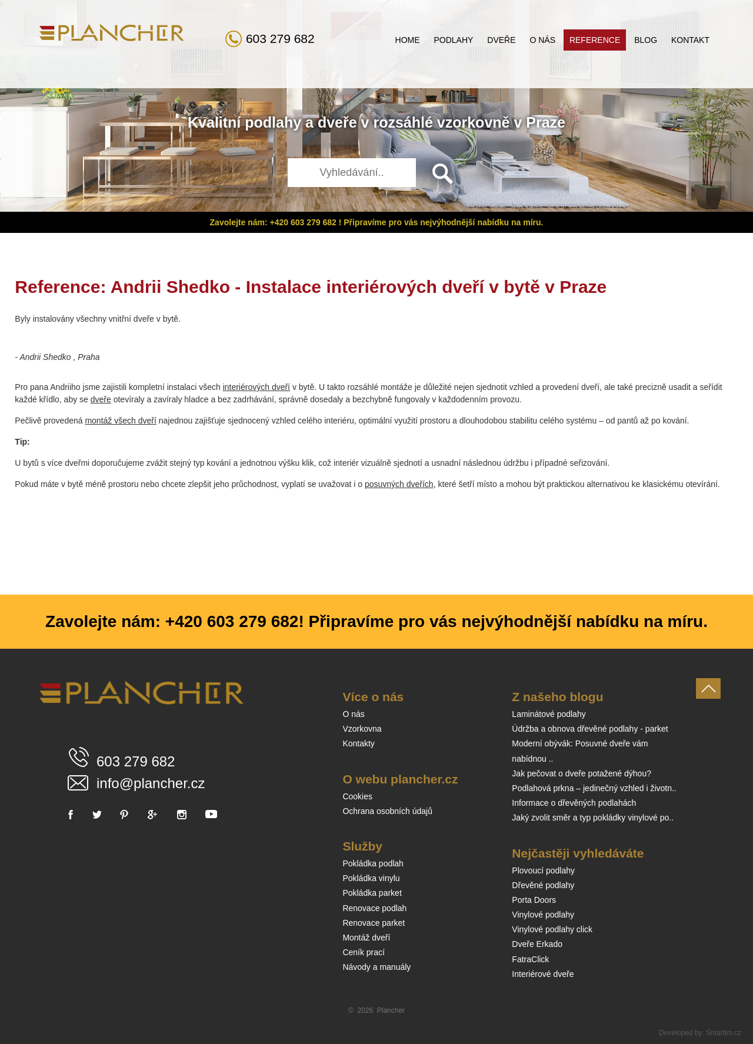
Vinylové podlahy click (552, 929)
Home (407, 40)
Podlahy (453, 40)
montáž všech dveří (120, 420)
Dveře (501, 40)
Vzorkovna (361, 728)
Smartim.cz (723, 1033)
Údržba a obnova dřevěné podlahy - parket (590, 728)
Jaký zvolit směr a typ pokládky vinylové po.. (593, 817)
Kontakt (690, 40)
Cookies (357, 796)
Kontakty (358, 743)
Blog (645, 40)
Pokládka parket (371, 893)
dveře (337, 122)
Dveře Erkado (537, 944)
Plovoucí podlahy (543, 870)
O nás (542, 40)
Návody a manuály (376, 967)
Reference (594, 40)
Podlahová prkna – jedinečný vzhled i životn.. (594, 788)
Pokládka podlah (373, 863)
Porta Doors (534, 900)
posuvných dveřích (399, 484)
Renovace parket (373, 923)
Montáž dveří (366, 937)
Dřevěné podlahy (543, 885)
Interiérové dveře (543, 974)
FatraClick (530, 959)
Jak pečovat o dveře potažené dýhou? (581, 773)
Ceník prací (363, 952)
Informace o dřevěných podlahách (574, 803)
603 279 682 (280, 38)
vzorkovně (473, 122)
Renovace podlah (374, 908)
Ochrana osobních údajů (387, 811)
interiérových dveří (256, 387)
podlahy (273, 122)
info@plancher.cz (150, 783)
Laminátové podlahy (548, 714)
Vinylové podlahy (543, 914)
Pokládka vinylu (370, 878)
